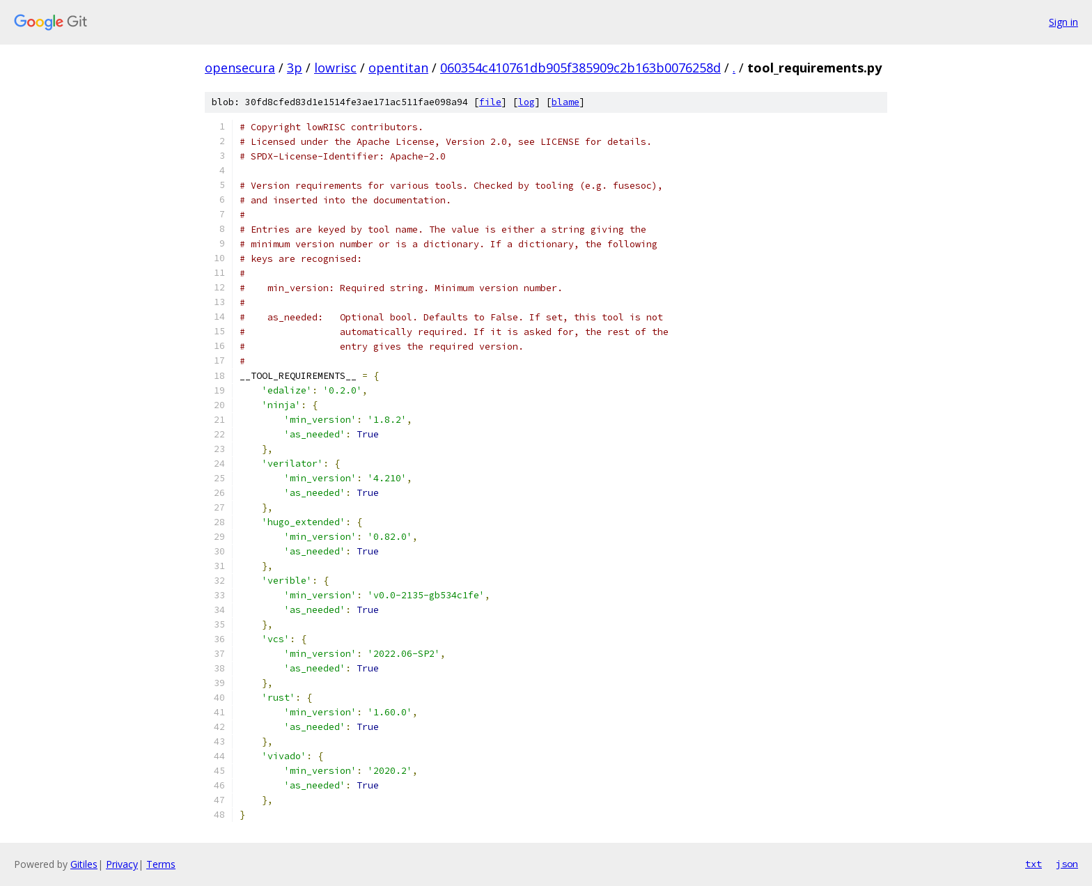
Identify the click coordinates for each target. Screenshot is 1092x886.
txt (1033, 863)
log (526, 102)
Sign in (1063, 22)
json (1067, 863)
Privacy (122, 864)
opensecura (240, 67)
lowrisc (335, 67)
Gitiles (84, 864)
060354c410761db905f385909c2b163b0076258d (580, 67)
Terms (161, 864)
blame (565, 102)
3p (294, 67)
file (490, 102)
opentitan (398, 67)
